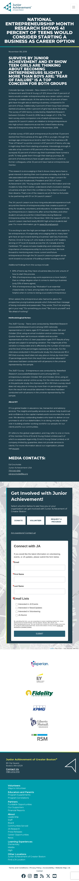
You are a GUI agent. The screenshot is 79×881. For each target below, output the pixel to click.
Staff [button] (10, 820)
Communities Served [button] (18, 826)
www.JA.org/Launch (49, 224)
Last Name (19, 586)
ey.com (15, 448)
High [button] (10, 850)
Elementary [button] (13, 844)
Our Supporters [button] (16, 807)
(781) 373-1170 (13, 772)
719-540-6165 (15, 471)
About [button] (11, 814)
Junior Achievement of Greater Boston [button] (27, 856)
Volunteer (35, 520)
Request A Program (56, 520)
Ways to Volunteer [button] (17, 788)
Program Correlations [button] (18, 798)
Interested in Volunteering (29, 611)
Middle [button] (11, 847)
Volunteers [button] (14, 786)
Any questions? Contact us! (23, 533)
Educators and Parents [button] (21, 792)
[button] (24, 876)
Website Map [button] (61, 868)
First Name (19, 574)
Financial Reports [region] (16, 810)
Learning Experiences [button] (20, 842)
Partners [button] (13, 802)
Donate (18, 520)
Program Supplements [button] (19, 795)
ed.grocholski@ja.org (18, 474)
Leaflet (52, 648)
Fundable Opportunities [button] (20, 804)
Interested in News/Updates (30, 608)
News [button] (10, 838)
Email (16, 562)
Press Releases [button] (15, 832)
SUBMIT (39, 634)
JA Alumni (22, 615)
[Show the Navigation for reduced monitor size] (73, 7)
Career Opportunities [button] (18, 835)
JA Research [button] (14, 829)
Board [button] (11, 823)
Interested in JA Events (28, 604)
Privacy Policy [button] (36, 868)
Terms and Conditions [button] (18, 868)
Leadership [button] (13, 817)
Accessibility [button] (48, 868)
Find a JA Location (16, 860)
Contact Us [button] (12, 769)
